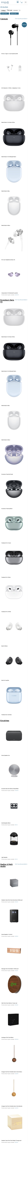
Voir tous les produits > (21, 18)
